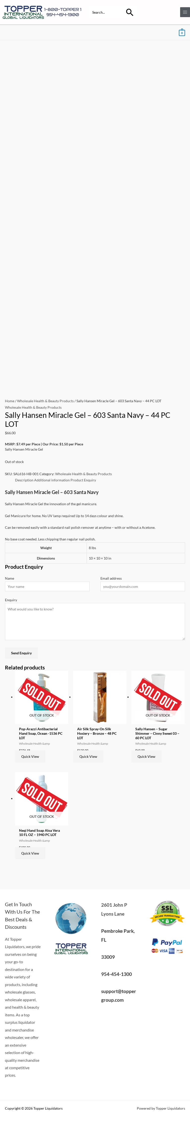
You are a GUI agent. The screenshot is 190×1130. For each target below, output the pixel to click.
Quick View (30, 756)
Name (9, 578)
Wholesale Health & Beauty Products (45, 401)
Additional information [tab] (52, 480)
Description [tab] (24, 480)
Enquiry (11, 600)
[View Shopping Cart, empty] (182, 32)
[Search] (130, 12)
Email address (111, 578)
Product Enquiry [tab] (83, 480)
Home (9, 401)
